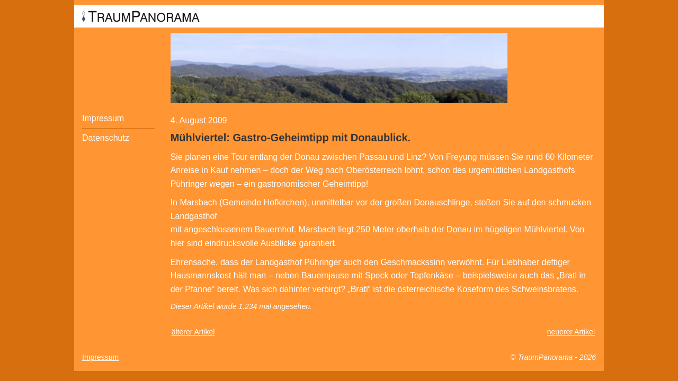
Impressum (103, 118)
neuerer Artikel (571, 332)
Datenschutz (105, 137)
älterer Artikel (193, 332)
